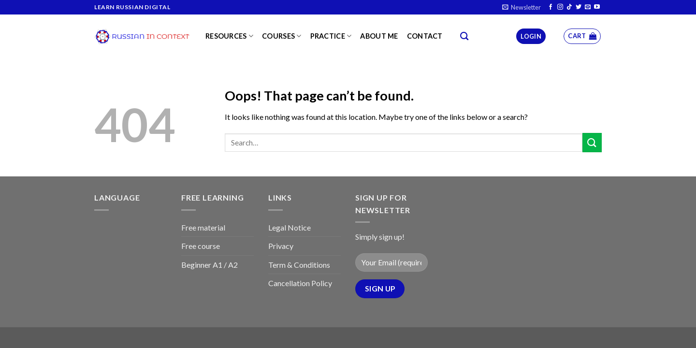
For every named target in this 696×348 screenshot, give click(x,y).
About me (379, 36)
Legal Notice (289, 227)
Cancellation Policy (300, 283)
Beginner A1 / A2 (209, 264)
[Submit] (592, 142)
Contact (425, 36)
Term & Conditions (299, 264)
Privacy (280, 245)
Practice (331, 36)
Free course (200, 245)
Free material (203, 227)
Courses (282, 36)
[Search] (464, 36)
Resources (229, 36)
